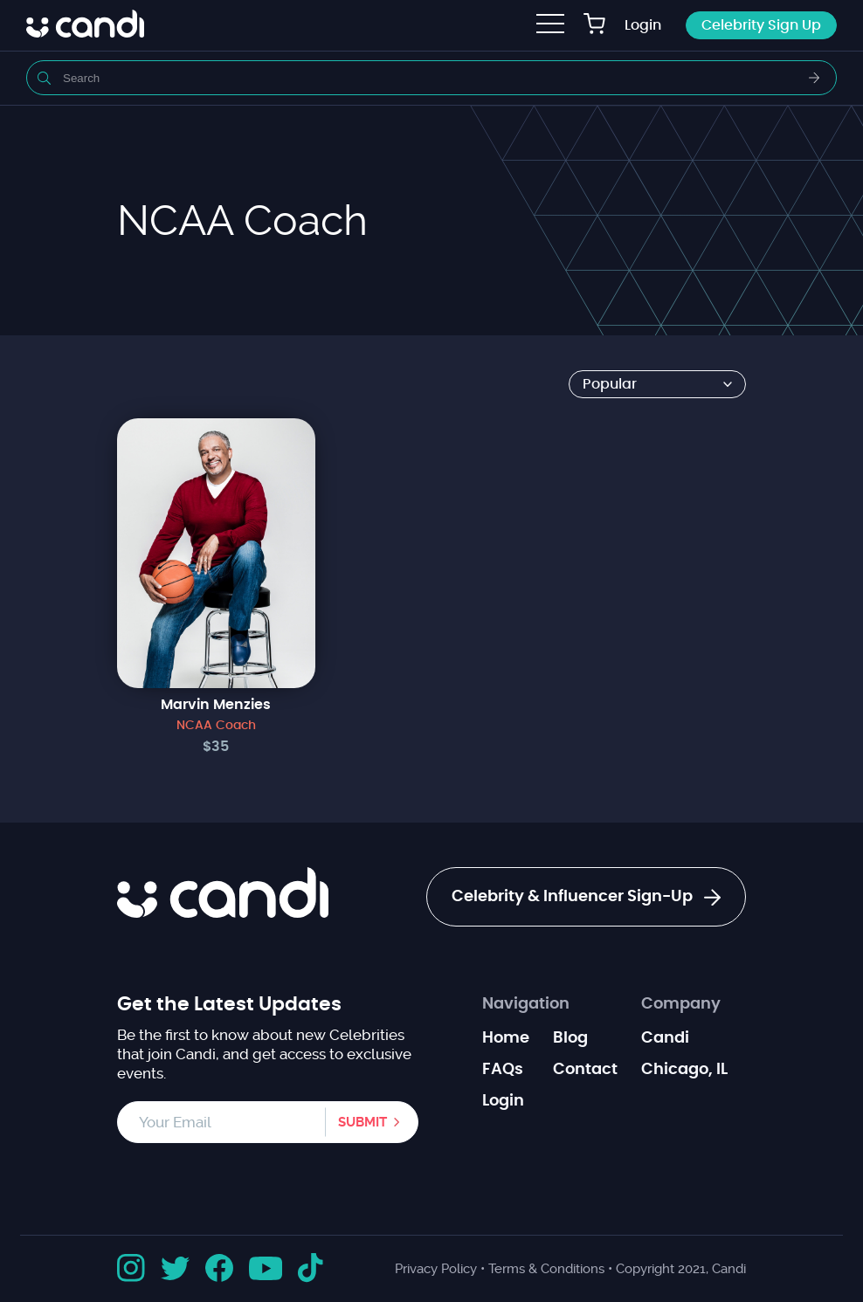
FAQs (502, 1070)
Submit (362, 1122)
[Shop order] (657, 384)
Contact (585, 1070)
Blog (570, 1038)
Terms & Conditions (546, 1269)
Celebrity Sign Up (761, 25)
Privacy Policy (436, 1269)
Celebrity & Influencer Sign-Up (586, 897)
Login (643, 25)
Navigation (526, 1004)
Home (505, 1038)
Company (681, 1004)
